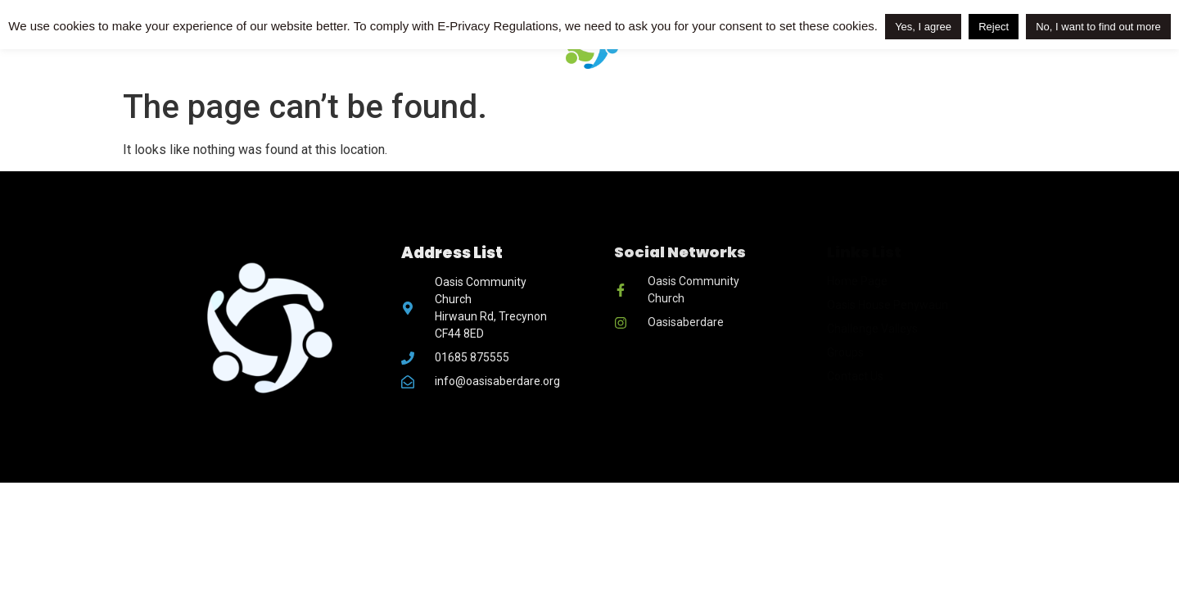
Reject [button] (993, 26)
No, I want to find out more (1098, 26)
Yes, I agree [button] (923, 26)
